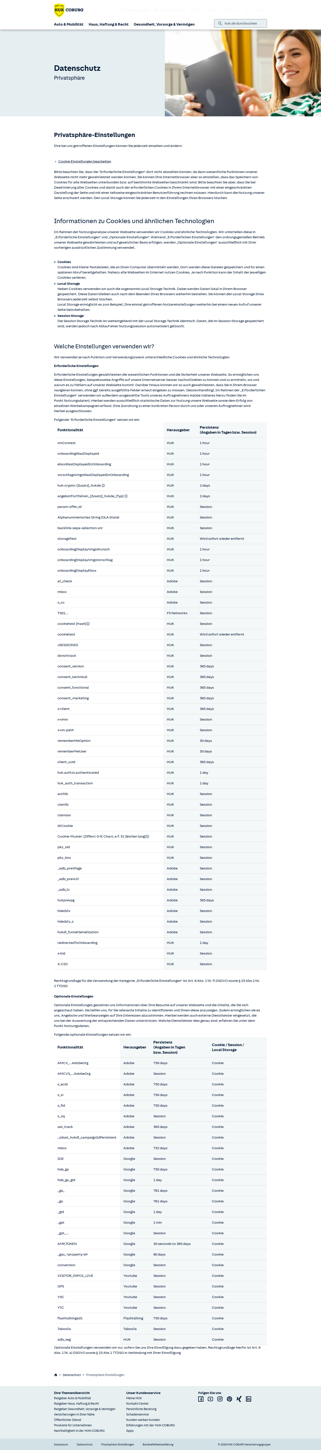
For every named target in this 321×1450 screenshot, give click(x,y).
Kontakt (231, 10)
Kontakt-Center (137, 1403)
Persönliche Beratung (141, 1409)
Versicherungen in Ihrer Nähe (74, 1414)
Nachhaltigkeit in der (79, 1431)
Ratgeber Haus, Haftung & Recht (76, 1403)
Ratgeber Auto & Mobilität (72, 1398)
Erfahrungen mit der (150, 1425)
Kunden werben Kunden (143, 1420)
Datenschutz (72, 1375)
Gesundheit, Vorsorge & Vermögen (164, 24)
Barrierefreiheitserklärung (158, 1444)
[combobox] (244, 23)
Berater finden (203, 10)
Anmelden (255, 10)
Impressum (61, 1444)
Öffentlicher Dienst (67, 1420)
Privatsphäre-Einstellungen (117, 1444)
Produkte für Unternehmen (73, 1425)
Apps (130, 1430)
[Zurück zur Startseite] (68, 10)
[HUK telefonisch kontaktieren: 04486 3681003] (134, 10)
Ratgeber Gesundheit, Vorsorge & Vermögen (84, 1409)
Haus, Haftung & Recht (109, 24)
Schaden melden (169, 10)
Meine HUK (134, 1398)
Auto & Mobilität (69, 24)
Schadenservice (137, 1414)
